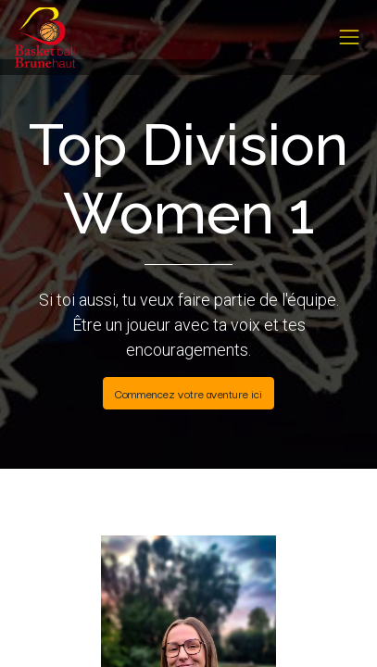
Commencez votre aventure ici (188, 393)
